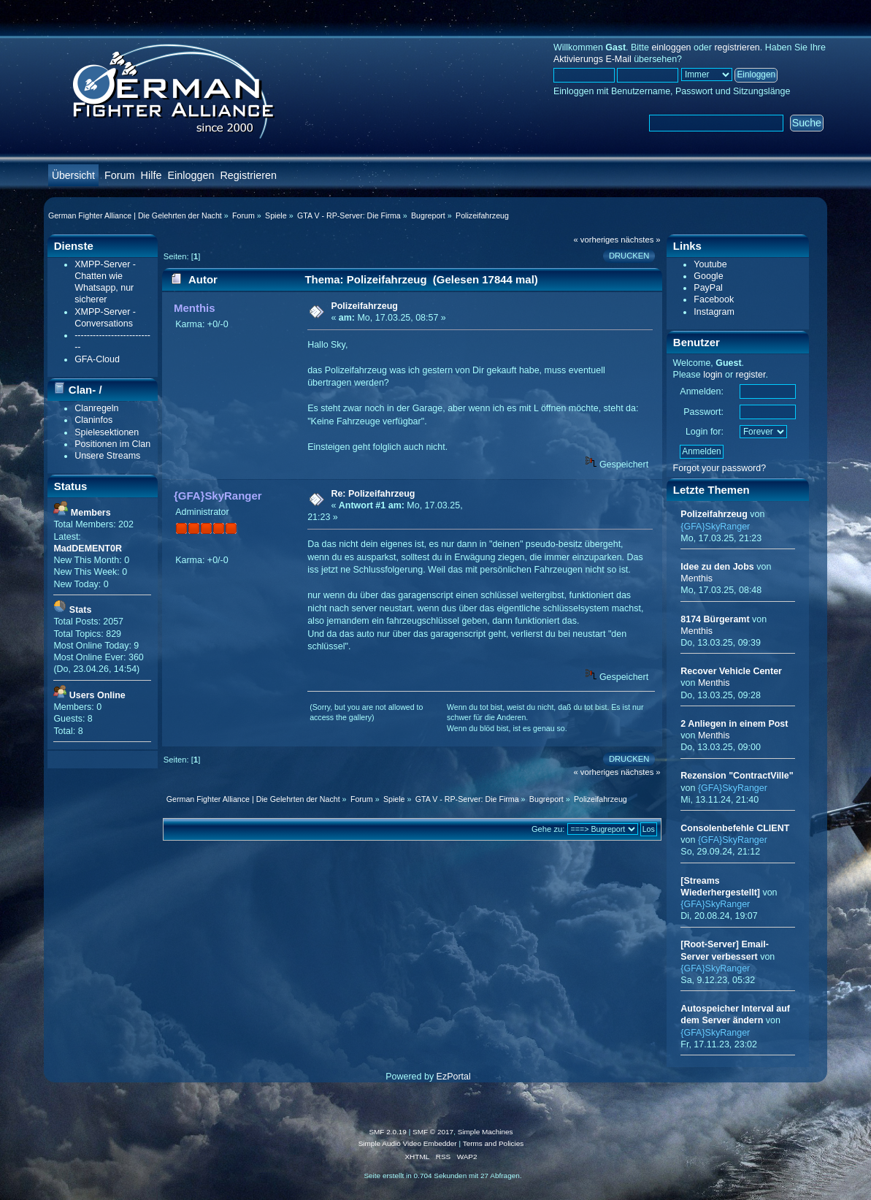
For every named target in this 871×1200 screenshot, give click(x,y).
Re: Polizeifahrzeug (373, 494)
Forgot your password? (720, 468)
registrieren (736, 47)
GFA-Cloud (97, 359)
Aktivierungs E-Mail (592, 59)
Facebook (714, 299)
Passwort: (703, 412)
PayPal (708, 288)
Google (708, 276)
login (712, 375)
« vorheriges (595, 239)
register (751, 375)
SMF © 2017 (433, 1132)
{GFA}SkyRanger (218, 495)
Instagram (714, 312)
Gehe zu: (548, 829)
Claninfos (93, 420)
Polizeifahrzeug (364, 306)
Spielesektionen (106, 432)
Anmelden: (702, 391)
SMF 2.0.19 (388, 1132)
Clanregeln (96, 408)
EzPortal (454, 1076)
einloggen (671, 47)
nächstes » (640, 239)
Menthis (194, 308)
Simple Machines (485, 1132)
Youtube (710, 264)
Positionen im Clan (112, 444)
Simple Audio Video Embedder (407, 1143)
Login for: (705, 432)
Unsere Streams (107, 456)
